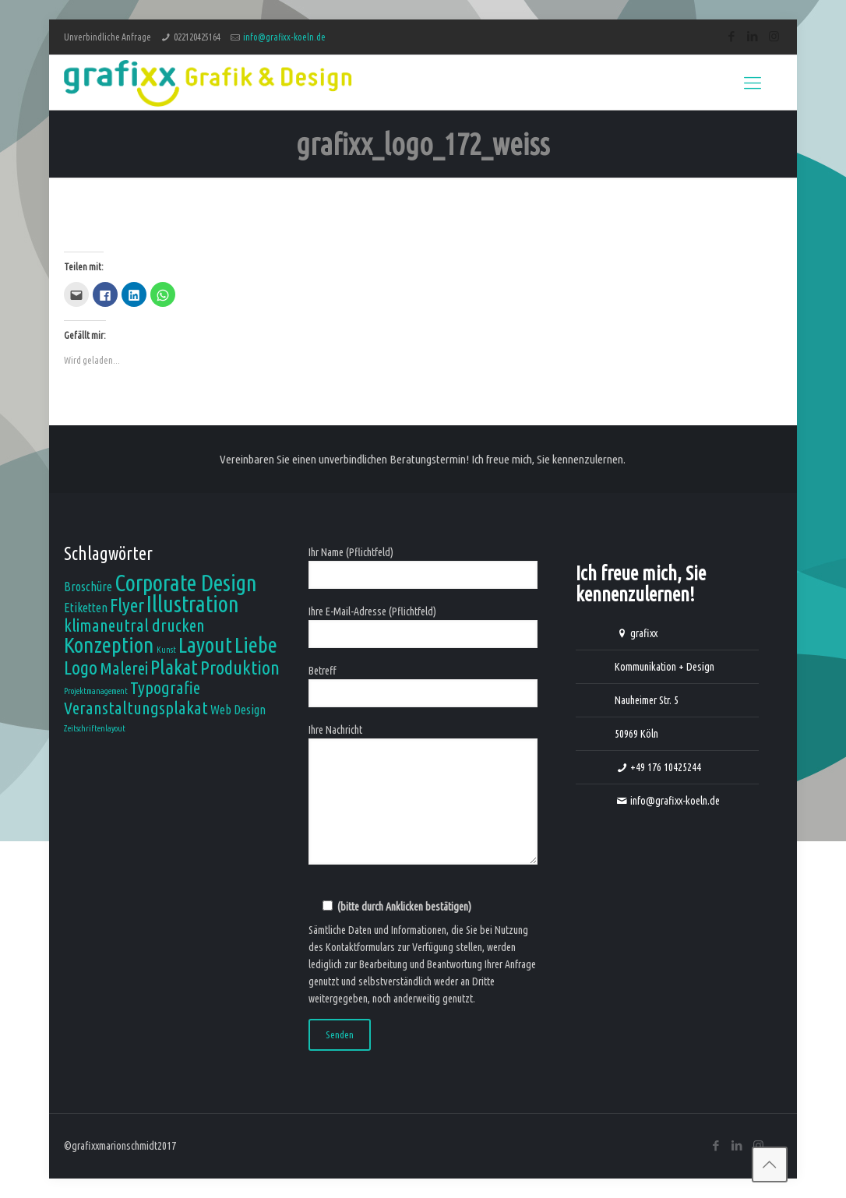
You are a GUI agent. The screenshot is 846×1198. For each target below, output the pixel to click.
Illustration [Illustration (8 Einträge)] (192, 604)
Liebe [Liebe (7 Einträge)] (255, 644)
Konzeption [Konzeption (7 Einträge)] (109, 644)
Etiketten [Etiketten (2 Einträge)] (86, 608)
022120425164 (197, 37)
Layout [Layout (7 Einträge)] (205, 644)
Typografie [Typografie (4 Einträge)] (165, 687)
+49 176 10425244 (665, 767)
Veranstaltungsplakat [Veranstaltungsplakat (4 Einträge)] (136, 707)
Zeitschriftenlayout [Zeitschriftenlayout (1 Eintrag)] (94, 728)
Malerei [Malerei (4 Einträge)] (124, 668)
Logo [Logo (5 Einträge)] (80, 667)
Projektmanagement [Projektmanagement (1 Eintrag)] (96, 691)
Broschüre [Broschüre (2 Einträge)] (88, 587)
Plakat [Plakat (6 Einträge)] (174, 666)
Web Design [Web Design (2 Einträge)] (238, 710)
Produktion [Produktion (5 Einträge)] (240, 667)
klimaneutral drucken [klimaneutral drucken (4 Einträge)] (134, 625)
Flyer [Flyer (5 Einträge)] (127, 605)
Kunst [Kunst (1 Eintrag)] (166, 649)
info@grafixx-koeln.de (284, 37)
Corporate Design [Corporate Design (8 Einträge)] (186, 583)
